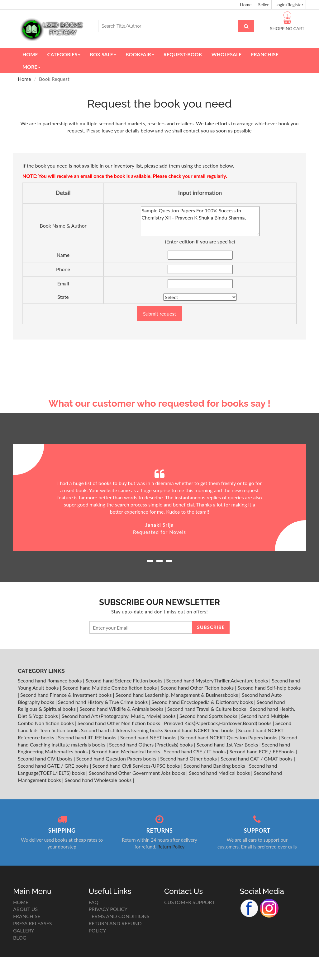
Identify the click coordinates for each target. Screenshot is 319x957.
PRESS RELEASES (32, 923)
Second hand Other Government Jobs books (137, 773)
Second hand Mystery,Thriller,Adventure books (217, 680)
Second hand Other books (189, 758)
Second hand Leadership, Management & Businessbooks (177, 695)
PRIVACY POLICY (108, 909)
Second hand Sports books (209, 716)
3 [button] (169, 563)
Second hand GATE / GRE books (54, 766)
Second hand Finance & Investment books (66, 695)
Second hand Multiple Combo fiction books (110, 688)
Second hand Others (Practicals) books (151, 744)
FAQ (93, 902)
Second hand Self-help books (269, 688)
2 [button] (159, 563)
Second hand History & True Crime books (103, 702)
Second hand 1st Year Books (228, 744)
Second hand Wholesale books (99, 780)
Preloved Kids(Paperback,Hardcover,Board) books (218, 723)
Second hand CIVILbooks (46, 758)
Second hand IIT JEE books (88, 737)
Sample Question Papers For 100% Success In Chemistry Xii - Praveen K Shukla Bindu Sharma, (200, 221)
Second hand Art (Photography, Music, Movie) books (119, 716)
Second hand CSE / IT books (195, 751)
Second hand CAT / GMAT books (257, 758)
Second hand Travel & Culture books (207, 709)
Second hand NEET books (149, 737)
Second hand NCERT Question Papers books (229, 737)
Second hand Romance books (50, 680)
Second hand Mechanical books (126, 751)
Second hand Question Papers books (117, 758)
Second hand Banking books (215, 766)
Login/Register (289, 4)
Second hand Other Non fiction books (119, 723)
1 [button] (150, 563)
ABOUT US (25, 909)
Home (245, 4)
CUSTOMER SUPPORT (189, 902)
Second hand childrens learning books (122, 730)
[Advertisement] (159, 350)
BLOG (19, 938)
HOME (20, 902)
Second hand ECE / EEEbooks (263, 751)
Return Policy (170, 846)
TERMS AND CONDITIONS (119, 916)
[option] (159, 497)
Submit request (159, 314)
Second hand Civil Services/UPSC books (136, 766)
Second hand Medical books (220, 773)
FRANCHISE (26, 916)
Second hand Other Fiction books (198, 688)
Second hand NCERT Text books (200, 730)
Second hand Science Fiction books (125, 680)
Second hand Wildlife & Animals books (122, 709)
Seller (263, 4)
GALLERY (23, 930)
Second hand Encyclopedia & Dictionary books (202, 702)
